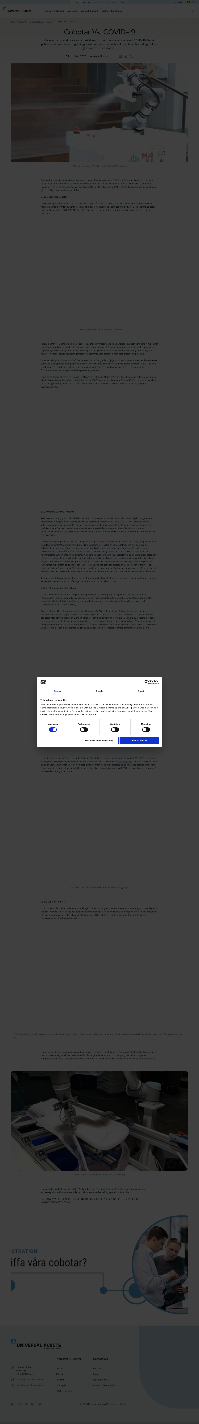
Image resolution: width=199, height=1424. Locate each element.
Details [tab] (99, 691)
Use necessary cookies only (99, 740)
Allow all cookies (139, 740)
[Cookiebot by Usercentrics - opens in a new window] (146, 682)
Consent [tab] (58, 691)
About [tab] (141, 691)
